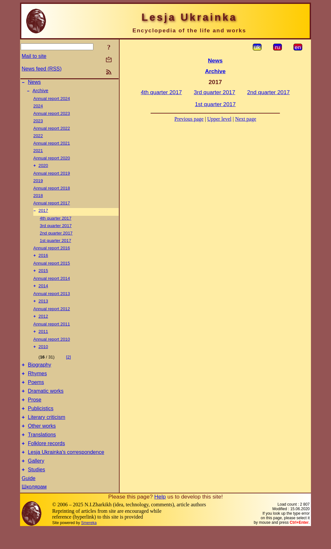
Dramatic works (45, 402)
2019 (38, 183)
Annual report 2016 (51, 251)
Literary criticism (46, 431)
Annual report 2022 (51, 130)
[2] (68, 364)
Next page (245, 119)
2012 (43, 322)
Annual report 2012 (51, 314)
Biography (39, 373)
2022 (38, 137)
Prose (34, 412)
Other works (42, 441)
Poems (36, 393)
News (34, 83)
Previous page (189, 119)
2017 (43, 213)
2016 (43, 259)
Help (160, 517)
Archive (40, 92)
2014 (43, 291)
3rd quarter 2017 (56, 228)
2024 (38, 107)
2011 (43, 338)
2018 (38, 198)
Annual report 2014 (51, 282)
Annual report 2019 (51, 175)
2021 (38, 152)
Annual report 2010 (51, 346)
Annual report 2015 (51, 267)
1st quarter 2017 (55, 243)
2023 (38, 122)
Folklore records (46, 461)
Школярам (34, 507)
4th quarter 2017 (55, 221)
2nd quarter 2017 (56, 236)
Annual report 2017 (51, 205)
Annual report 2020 (51, 160)
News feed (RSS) (42, 68)
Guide (29, 498)
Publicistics (40, 422)
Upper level (219, 119)
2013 (43, 306)
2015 (43, 275)
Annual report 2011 (51, 330)
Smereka (89, 543)
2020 (43, 168)
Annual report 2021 (51, 145)
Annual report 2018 (51, 190)
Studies (36, 490)
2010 (43, 354)
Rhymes (37, 383)
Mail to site (34, 56)
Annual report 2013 (51, 298)
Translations (42, 451)
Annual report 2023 (51, 115)
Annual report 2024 (51, 100)
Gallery (36, 480)
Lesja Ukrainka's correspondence (66, 470)
